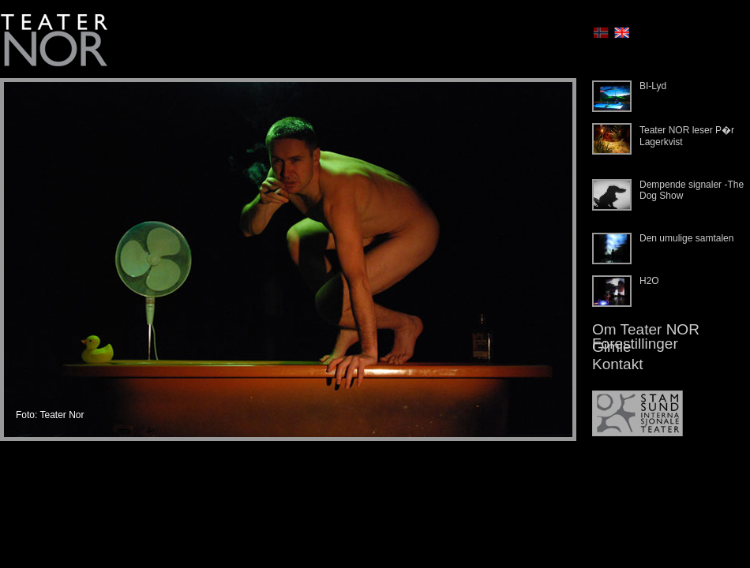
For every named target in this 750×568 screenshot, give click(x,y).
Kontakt (617, 364)
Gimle (612, 346)
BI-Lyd (652, 86)
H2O (649, 280)
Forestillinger (635, 343)
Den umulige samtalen (686, 238)
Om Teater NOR (645, 329)
